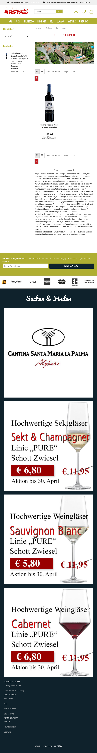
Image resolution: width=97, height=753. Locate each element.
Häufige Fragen (10, 727)
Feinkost (41, 21)
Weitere (72, 21)
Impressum (8, 699)
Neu (51, 21)
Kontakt (7, 722)
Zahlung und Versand (12, 686)
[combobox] (53, 71)
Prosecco (29, 21)
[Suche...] (59, 11)
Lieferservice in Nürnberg (14, 691)
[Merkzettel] (84, 11)
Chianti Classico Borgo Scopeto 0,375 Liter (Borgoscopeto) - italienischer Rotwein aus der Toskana (49, 126)
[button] (76, 11)
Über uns (83, 21)
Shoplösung (39, 746)
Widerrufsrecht (10, 709)
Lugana (60, 21)
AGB (5, 704)
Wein (18, 21)
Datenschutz (9, 714)
